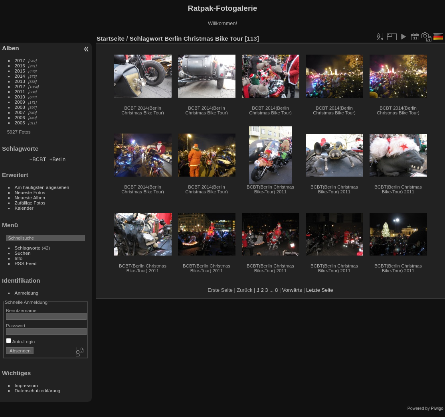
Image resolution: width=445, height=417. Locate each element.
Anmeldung (27, 292)
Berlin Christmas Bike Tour (203, 38)
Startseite (111, 38)
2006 (20, 117)
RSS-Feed (26, 263)
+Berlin (57, 159)
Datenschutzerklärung (37, 390)
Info (19, 258)
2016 (20, 65)
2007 (20, 112)
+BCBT (38, 159)
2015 (20, 70)
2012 (20, 86)
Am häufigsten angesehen (42, 187)
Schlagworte (28, 247)
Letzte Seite (319, 290)
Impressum (26, 385)
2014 (20, 76)
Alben (10, 48)
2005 (20, 122)
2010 (20, 96)
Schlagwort (146, 38)
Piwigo (437, 408)
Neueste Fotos (30, 192)
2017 (20, 60)
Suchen (23, 253)
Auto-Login (20, 341)
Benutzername (21, 310)
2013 (20, 81)
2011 (20, 91)
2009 (20, 101)
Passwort (15, 325)
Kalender (24, 207)
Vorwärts (292, 290)
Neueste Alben (30, 197)
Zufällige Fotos (30, 202)
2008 (20, 107)
